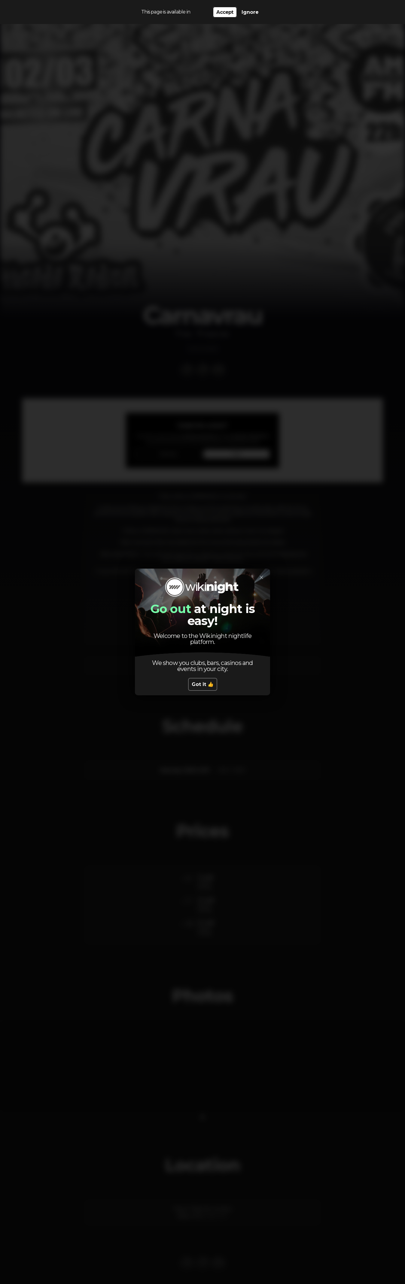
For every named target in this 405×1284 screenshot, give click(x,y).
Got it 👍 (203, 684)
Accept (224, 12)
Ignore (250, 12)
